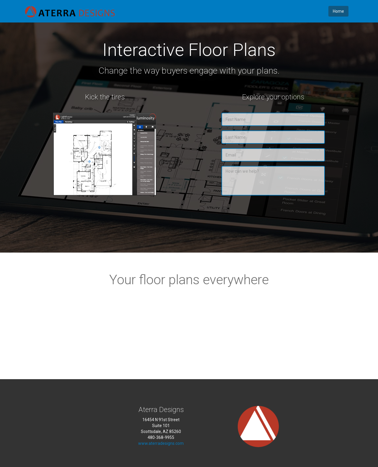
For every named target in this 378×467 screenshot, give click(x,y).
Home (338, 11)
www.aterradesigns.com (161, 443)
